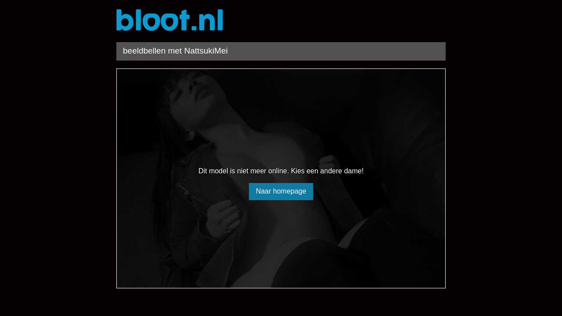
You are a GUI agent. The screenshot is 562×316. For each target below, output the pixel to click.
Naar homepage (281, 191)
